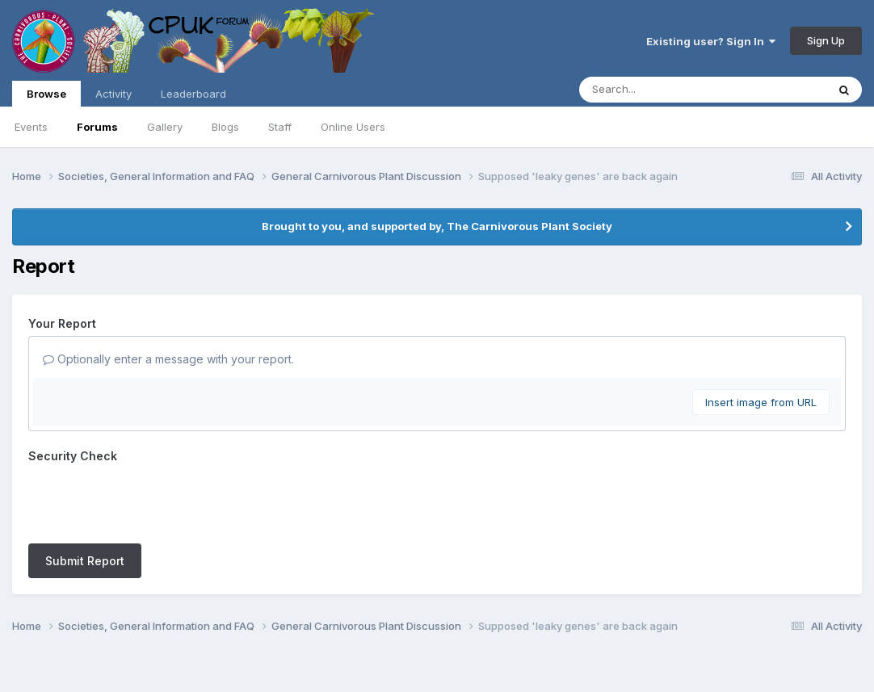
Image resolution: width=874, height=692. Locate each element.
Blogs (225, 126)
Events (31, 126)
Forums (97, 126)
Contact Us (407, 634)
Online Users (353, 126)
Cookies (474, 634)
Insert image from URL (761, 402)
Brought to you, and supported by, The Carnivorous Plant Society (437, 226)
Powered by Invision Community (437, 668)
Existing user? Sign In (710, 41)
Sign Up (826, 40)
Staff (280, 126)
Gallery (165, 126)
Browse (46, 97)
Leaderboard (193, 93)
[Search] (658, 90)
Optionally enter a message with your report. (168, 359)
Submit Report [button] (84, 498)
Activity (113, 93)
